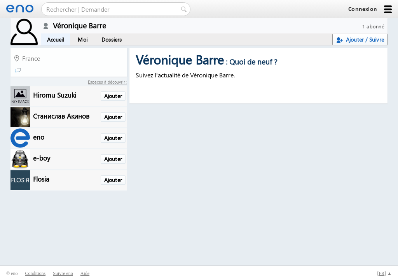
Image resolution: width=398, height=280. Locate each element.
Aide (84, 273)
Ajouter (113, 96)
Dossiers (111, 39)
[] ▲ (384, 273)
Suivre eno (63, 273)
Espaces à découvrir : (107, 82)
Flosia (41, 178)
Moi (82, 39)
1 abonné (373, 26)
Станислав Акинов (61, 115)
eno (38, 136)
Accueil (55, 39)
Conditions (35, 273)
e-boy (41, 157)
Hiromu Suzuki (54, 94)
